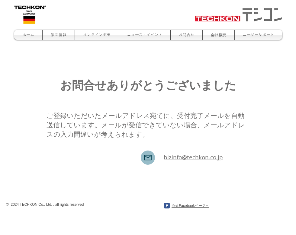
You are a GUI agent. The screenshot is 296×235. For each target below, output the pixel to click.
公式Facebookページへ (190, 206)
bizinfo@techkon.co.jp (193, 157)
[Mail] (148, 158)
